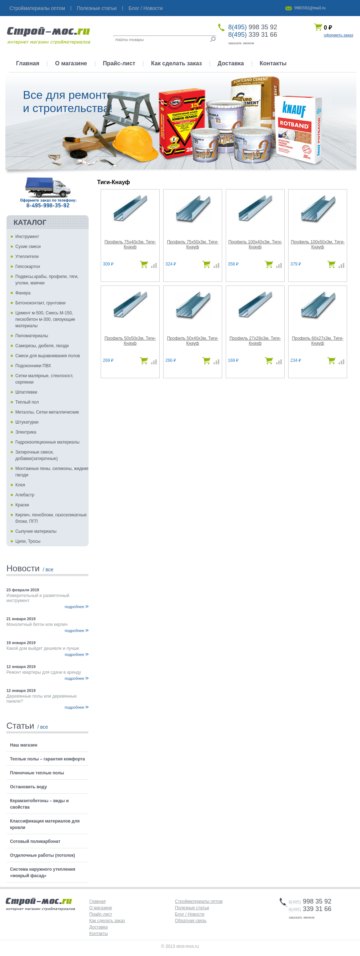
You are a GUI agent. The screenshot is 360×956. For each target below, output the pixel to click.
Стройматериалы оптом (37, 8)
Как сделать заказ (176, 63)
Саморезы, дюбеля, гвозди (42, 345)
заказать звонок (241, 43)
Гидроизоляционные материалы (47, 442)
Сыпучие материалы (35, 531)
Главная (27, 63)
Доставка (231, 63)
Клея (20, 484)
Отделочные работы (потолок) (42, 855)
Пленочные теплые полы (37, 772)
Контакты (273, 63)
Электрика (25, 432)
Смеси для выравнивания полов (47, 355)
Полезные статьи (96, 8)
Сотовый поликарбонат (35, 841)
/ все (48, 569)
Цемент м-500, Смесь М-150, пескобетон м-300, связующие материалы (45, 319)
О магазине (71, 63)
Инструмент (27, 236)
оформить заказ (338, 35)
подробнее (74, 607)
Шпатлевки (26, 392)
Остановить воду (28, 786)
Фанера (22, 292)
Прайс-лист (119, 63)
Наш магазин (23, 745)
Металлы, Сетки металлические (47, 412)
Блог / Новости (146, 8)
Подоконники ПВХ (33, 365)
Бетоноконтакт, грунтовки (40, 302)
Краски (22, 504)
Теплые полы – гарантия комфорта (47, 759)
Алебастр (24, 494)
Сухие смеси (28, 246)
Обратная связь (190, 920)
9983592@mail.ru (309, 7)
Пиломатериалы (31, 335)
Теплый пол (27, 402)
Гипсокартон (27, 266)
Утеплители (27, 256)
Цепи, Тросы (27, 541)
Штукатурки (27, 422)
